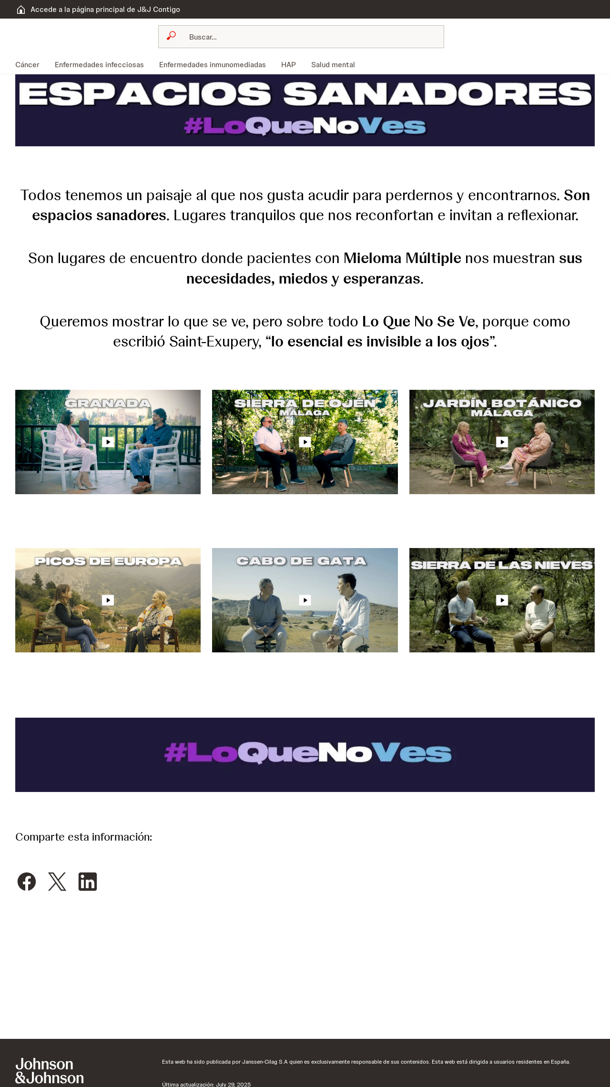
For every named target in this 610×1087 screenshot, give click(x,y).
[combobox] (301, 36)
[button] (305, 110)
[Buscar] (307, 37)
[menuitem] (31, 64)
